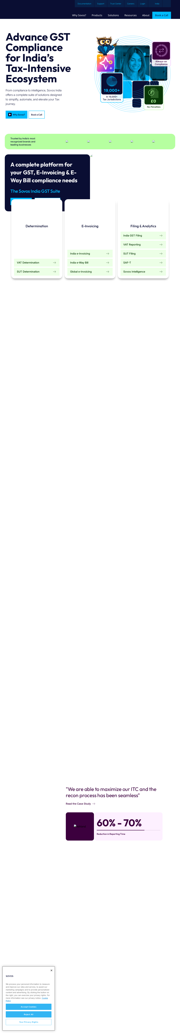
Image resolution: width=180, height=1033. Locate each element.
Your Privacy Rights (28, 1022)
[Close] (51, 970)
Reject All (28, 1014)
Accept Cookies (28, 1007)
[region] (28, 998)
